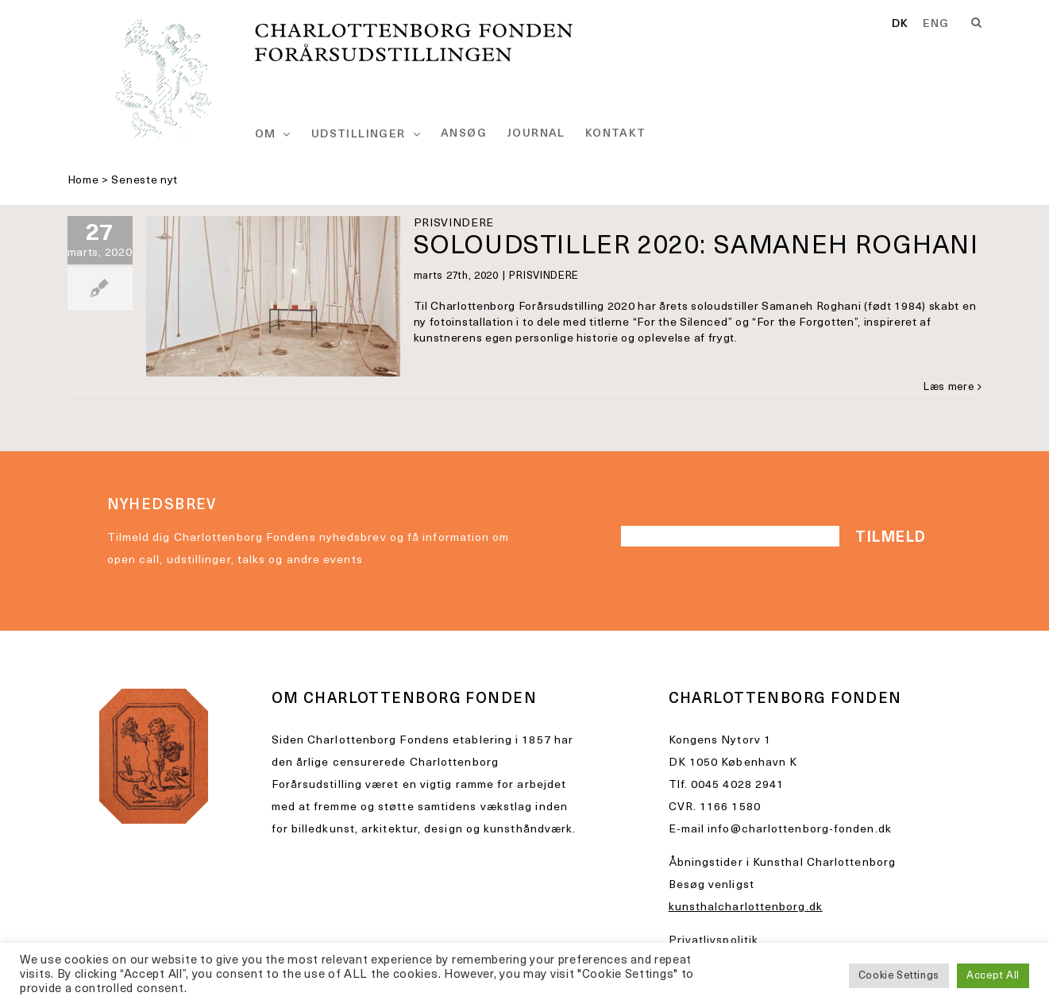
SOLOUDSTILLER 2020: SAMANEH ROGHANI (696, 247)
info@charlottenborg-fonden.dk (800, 830)
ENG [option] (936, 24)
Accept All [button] (993, 976)
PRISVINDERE (544, 276)
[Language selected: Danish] (927, 25)
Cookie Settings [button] (899, 976)
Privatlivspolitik (714, 941)
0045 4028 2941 (737, 785)
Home (83, 181)
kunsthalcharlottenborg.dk (746, 907)
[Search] (976, 23)
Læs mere (949, 387)
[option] (936, 24)
